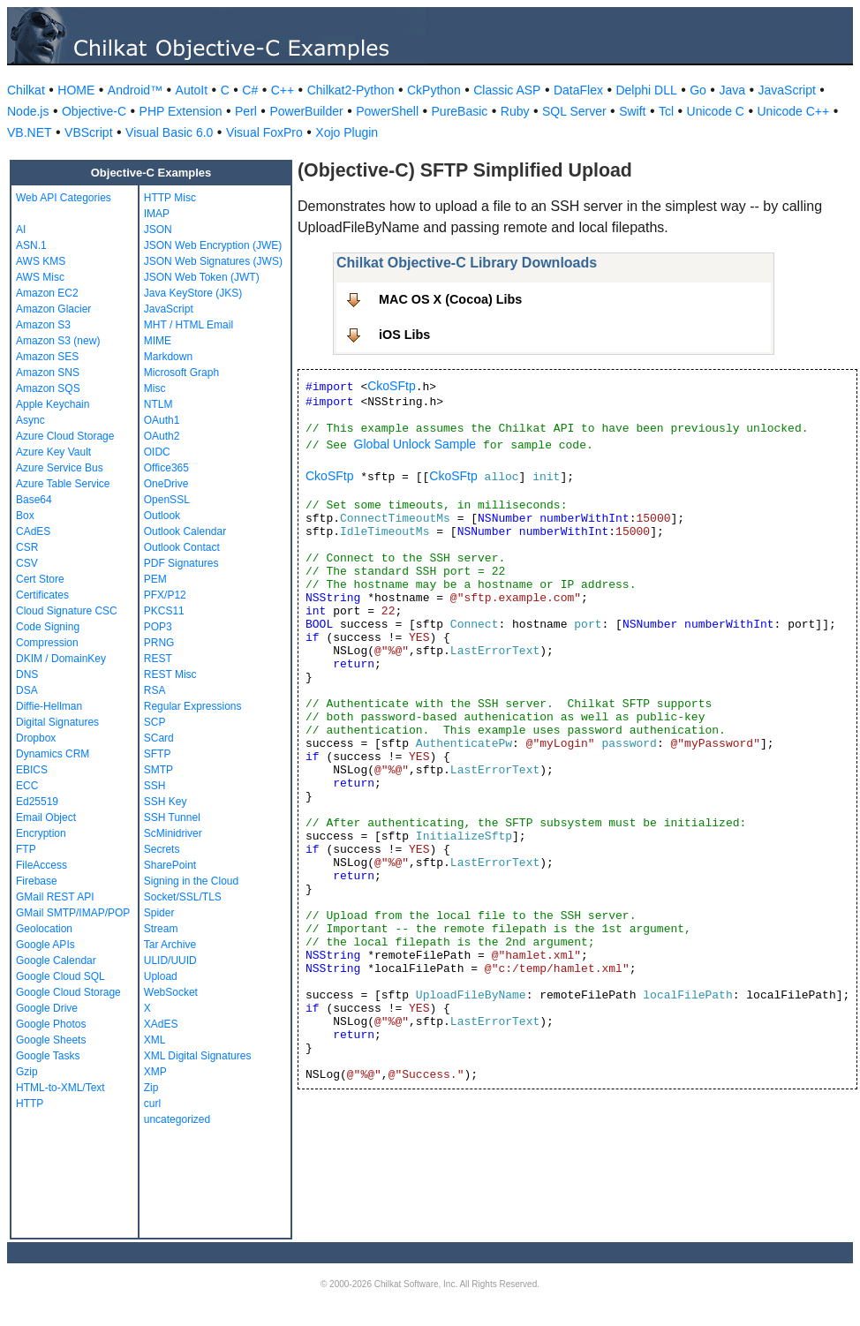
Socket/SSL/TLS (183, 897)
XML (155, 1040)
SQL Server (574, 111)
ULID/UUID (170, 960)
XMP (155, 1072)
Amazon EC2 (47, 293)
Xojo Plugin (346, 132)
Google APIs (45, 944)
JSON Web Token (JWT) (202, 277)
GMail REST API (55, 897)
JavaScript (787, 90)
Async (30, 420)
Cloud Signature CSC (66, 611)
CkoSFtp (391, 386)
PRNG (159, 643)
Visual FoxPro (264, 132)
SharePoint (170, 865)
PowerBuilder (306, 111)
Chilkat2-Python (351, 90)
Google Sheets (51, 1040)
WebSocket (171, 992)
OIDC (157, 452)
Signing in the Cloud (191, 881)
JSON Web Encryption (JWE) (213, 245)
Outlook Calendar (185, 531)
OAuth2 (162, 436)
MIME (157, 341)
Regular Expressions (193, 706)
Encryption (41, 833)
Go (698, 90)
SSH (155, 786)
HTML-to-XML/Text (60, 1087)
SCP (155, 722)
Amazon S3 (43, 325)
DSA (27, 690)
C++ (282, 90)
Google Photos (51, 1024)
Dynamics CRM (52, 754)
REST (158, 658)
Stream (161, 929)
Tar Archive (170, 944)
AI (21, 229)
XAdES (161, 1024)
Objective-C (94, 111)
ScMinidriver (173, 833)
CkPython (434, 90)
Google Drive (47, 1008)
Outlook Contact (182, 547)
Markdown (168, 356)
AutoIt (192, 90)
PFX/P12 (165, 595)
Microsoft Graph (181, 372)
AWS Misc (40, 277)
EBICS (32, 770)
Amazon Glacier (53, 309)
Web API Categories (63, 198)
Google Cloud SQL (60, 976)
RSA (155, 690)
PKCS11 (164, 611)
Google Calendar (56, 960)
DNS (27, 674)
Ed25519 (37, 801)
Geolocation (44, 929)
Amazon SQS (48, 388)
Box (25, 515)
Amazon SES (47, 356)
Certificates (42, 595)
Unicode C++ (793, 111)
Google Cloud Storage (68, 992)
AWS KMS (40, 261)
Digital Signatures (57, 722)
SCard (159, 738)
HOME (75, 90)
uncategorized (177, 1119)
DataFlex (578, 90)
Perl (246, 111)
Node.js (28, 111)
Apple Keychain (52, 404)
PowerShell (387, 111)
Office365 (166, 468)
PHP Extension (181, 111)
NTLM (158, 404)
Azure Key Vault (53, 452)
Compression (47, 643)
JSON (158, 229)
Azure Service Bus (59, 468)
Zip (151, 1087)
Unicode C (715, 111)
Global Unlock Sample (415, 444)
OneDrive (166, 484)
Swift (632, 111)
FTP (26, 849)
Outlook (162, 515)
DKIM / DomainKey (61, 658)
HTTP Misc (170, 198)
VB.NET (29, 132)
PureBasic (460, 111)
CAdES (33, 531)
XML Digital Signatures (198, 1056)
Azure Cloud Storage (65, 436)
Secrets (162, 849)
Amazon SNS (47, 372)
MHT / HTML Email (188, 325)
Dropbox (36, 738)
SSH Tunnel (172, 817)
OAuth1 (162, 420)
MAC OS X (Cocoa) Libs (450, 299)
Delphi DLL (645, 90)
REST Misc (170, 674)
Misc (155, 388)
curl (152, 1103)
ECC (27, 786)
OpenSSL (167, 499)
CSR (27, 547)
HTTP (29, 1103)
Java (732, 90)
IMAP (157, 213)
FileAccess (41, 865)
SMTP (158, 770)
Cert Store (40, 579)
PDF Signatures (181, 563)
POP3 (158, 627)
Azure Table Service (63, 484)
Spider (159, 913)
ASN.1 (31, 245)
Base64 (34, 499)
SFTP (157, 754)
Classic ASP (506, 90)
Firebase (36, 881)
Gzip (27, 1072)
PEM (155, 579)
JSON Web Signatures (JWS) (213, 261)
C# (250, 90)
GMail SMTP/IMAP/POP (73, 913)
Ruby (515, 111)
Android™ (135, 90)
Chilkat (26, 90)
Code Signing (47, 627)
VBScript (88, 132)
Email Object (46, 817)
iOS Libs (404, 335)
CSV (27, 563)
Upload (160, 976)
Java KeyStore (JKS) (193, 293)
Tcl (666, 111)
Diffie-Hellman (49, 706)
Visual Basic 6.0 (169, 132)
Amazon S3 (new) (58, 341)
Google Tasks (48, 1056)
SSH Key (165, 801)
